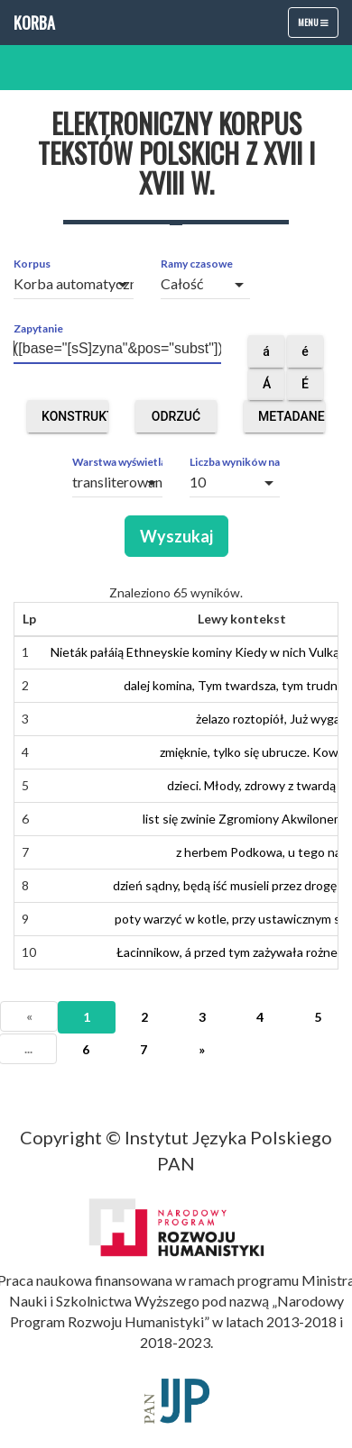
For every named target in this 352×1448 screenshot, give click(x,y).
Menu (317, 26)
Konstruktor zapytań (75, 421)
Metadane (291, 421)
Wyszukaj (176, 536)
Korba (34, 22)
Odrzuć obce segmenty (183, 421)
